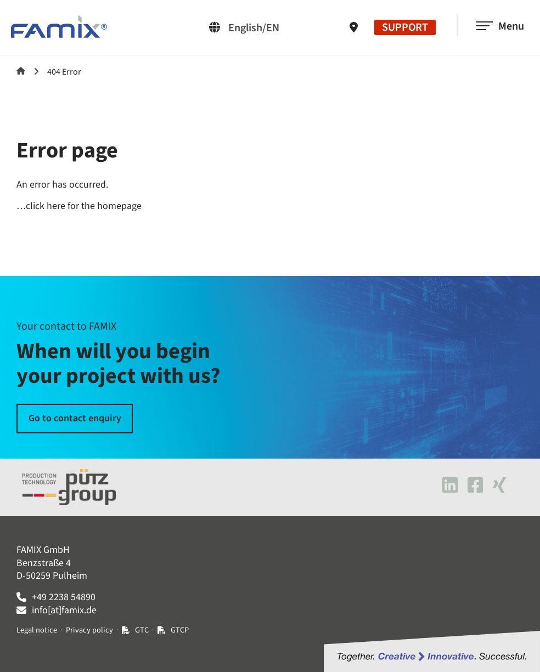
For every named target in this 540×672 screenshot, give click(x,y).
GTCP (180, 630)
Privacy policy (89, 630)
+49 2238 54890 (63, 597)
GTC (142, 630)
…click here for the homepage (79, 206)
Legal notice (36, 630)
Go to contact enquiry (75, 418)
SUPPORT (405, 27)
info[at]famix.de (64, 610)
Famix (20, 71)
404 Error (64, 72)
